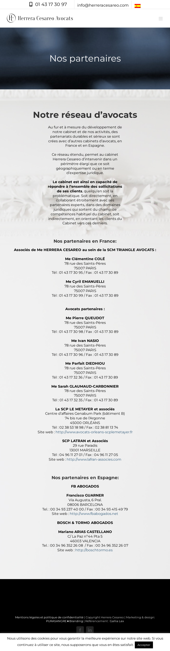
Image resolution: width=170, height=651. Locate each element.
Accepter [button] (143, 645)
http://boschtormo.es (94, 550)
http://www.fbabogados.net (94, 514)
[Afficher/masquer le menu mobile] (161, 18)
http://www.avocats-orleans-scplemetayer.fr (94, 432)
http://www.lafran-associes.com (94, 459)
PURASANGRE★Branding (64, 621)
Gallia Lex (117, 621)
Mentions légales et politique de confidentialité (49, 617)
